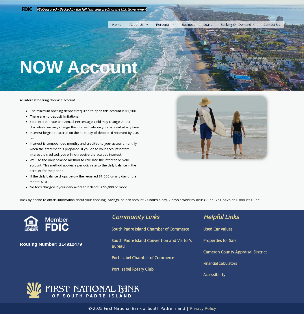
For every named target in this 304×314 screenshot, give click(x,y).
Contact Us (272, 24)
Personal (171, 24)
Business (193, 24)
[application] (154, 24)
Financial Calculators (220, 263)
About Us (147, 24)
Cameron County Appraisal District (235, 252)
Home (126, 24)
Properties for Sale (219, 240)
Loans (211, 24)
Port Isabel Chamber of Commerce (143, 257)
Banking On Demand (240, 24)
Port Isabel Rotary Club (133, 269)
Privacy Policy (203, 308)
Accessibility (214, 274)
